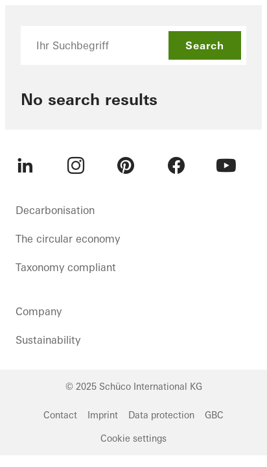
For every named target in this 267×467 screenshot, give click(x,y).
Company (39, 311)
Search (204, 45)
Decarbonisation (55, 210)
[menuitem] (25, 165)
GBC (214, 415)
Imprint (102, 415)
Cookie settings (133, 438)
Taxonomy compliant (66, 267)
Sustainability (48, 339)
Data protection (161, 415)
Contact (60, 415)
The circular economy (68, 238)
